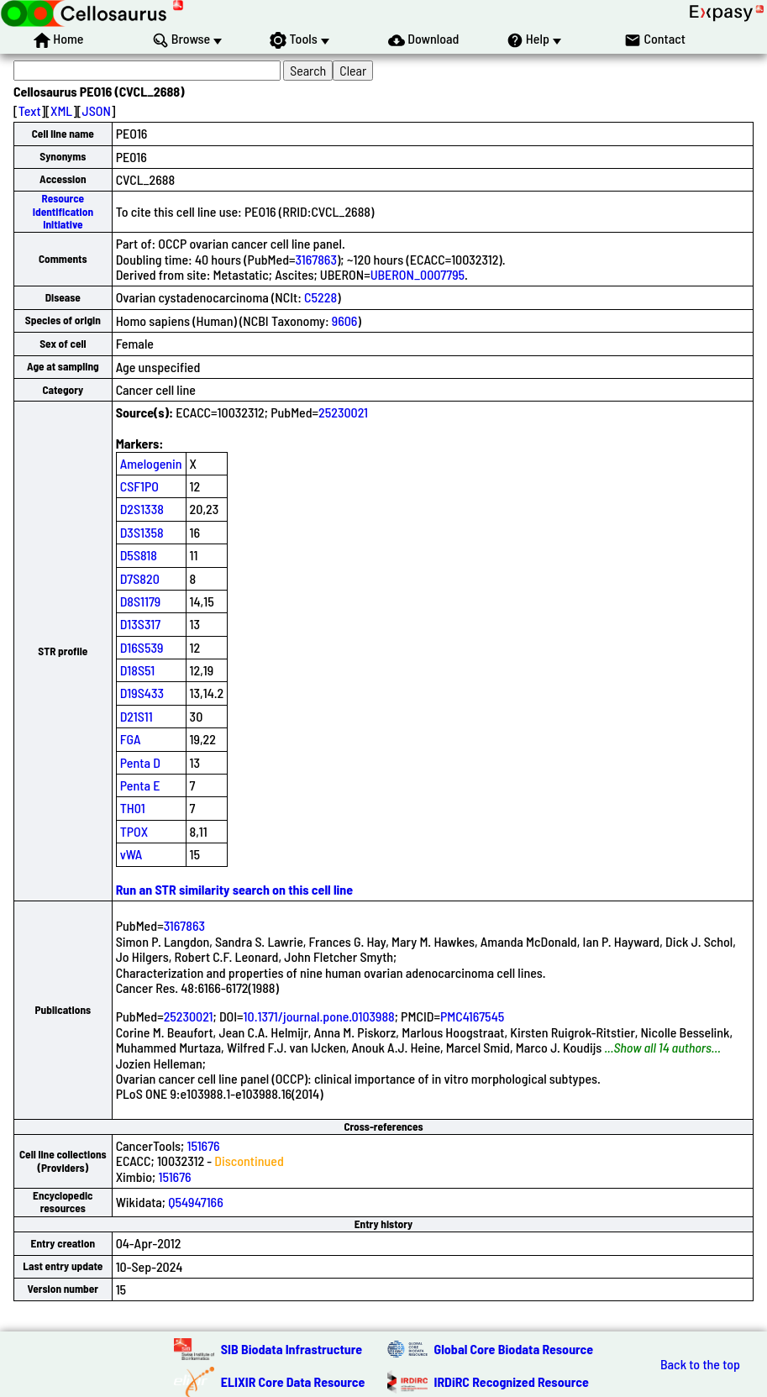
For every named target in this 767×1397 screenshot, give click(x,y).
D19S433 (142, 693)
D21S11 (136, 716)
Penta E (140, 785)
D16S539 (142, 647)
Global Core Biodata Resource (514, 1349)
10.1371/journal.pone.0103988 (319, 1016)
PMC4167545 (472, 1016)
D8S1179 (140, 601)
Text (29, 110)
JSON (96, 110)
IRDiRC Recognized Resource (511, 1381)
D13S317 (140, 624)
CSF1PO (139, 486)
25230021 (343, 412)
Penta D (140, 762)
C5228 (320, 297)
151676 (202, 1145)
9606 (345, 320)
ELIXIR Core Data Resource (293, 1381)
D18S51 (137, 670)
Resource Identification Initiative (63, 211)
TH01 (132, 808)
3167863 (316, 259)
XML (61, 110)
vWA (131, 854)
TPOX (134, 831)
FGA (130, 739)
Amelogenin (151, 463)
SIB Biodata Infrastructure (291, 1349)
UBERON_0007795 (417, 274)
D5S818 (138, 555)
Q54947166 (195, 1202)
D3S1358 (142, 532)
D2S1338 (142, 509)
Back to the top (700, 1364)
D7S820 (140, 578)
